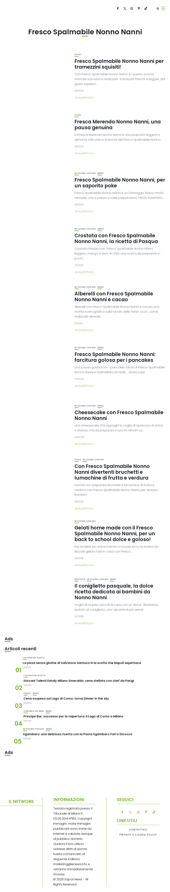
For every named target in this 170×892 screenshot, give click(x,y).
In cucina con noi (85, 173)
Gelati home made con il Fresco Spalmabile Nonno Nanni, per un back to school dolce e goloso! (114, 533)
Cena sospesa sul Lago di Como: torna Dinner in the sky (66, 698)
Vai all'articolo (83, 97)
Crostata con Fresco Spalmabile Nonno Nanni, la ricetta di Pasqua (116, 238)
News (101, 173)
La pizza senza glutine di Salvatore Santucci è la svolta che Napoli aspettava (82, 663)
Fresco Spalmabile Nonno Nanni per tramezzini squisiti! (119, 64)
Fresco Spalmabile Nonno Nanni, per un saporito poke (119, 182)
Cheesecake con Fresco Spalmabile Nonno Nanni (118, 415)
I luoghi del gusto (34, 658)
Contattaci (138, 829)
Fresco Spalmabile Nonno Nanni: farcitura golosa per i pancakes (114, 357)
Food (77, 54)
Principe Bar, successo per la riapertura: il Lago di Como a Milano (73, 716)
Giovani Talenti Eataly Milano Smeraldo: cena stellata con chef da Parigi (78, 681)
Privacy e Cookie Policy (138, 834)
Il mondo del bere (33, 711)
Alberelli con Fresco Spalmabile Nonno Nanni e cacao (113, 296)
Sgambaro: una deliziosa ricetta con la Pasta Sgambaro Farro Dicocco (77, 734)
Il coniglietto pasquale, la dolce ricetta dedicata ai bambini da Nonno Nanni (113, 592)
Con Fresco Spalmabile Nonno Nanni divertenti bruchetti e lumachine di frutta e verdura (112, 472)
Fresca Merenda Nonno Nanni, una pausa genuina (117, 124)
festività (79, 579)
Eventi (27, 693)
